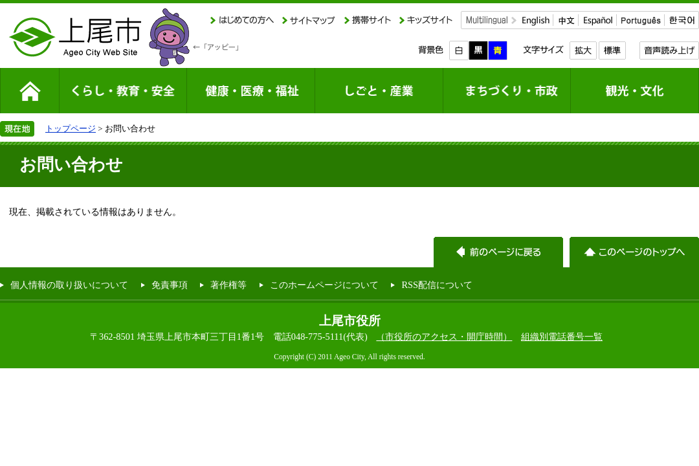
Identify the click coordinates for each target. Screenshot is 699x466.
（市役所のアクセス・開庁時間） (444, 336)
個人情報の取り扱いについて (69, 285)
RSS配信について (436, 285)
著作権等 (228, 285)
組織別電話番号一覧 (562, 336)
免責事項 (169, 285)
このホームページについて (324, 285)
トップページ (70, 128)
